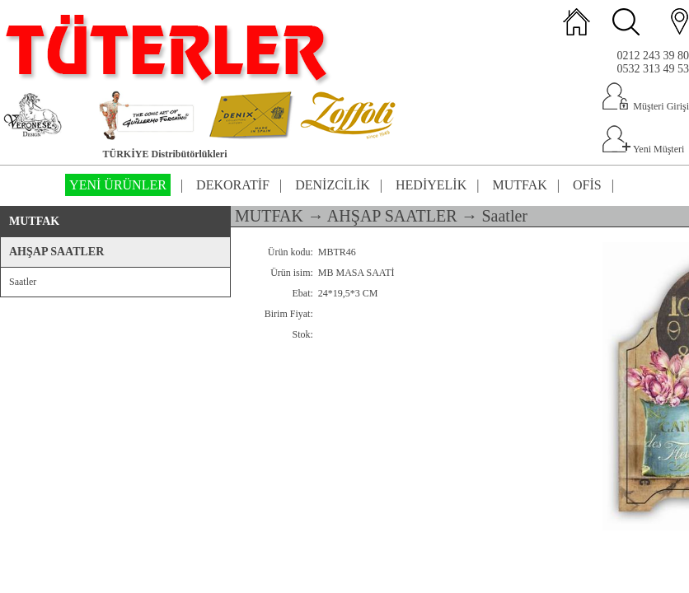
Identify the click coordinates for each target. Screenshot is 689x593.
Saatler (22, 281)
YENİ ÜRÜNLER (117, 185)
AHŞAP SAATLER (56, 251)
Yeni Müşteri (643, 149)
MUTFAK (519, 185)
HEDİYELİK (431, 185)
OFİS (587, 185)
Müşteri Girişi (645, 106)
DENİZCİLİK (332, 185)
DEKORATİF (233, 185)
